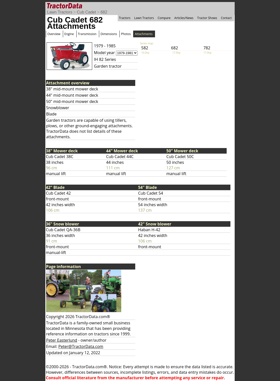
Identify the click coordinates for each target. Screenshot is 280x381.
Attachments (144, 34)
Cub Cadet (86, 12)
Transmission (87, 34)
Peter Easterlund (61, 340)
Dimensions (108, 34)
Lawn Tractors (59, 12)
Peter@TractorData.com (80, 346)
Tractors (124, 18)
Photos (126, 34)
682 (103, 12)
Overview (53, 34)
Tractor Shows (207, 18)
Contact (226, 18)
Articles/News (183, 18)
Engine (69, 34)
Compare (164, 18)
